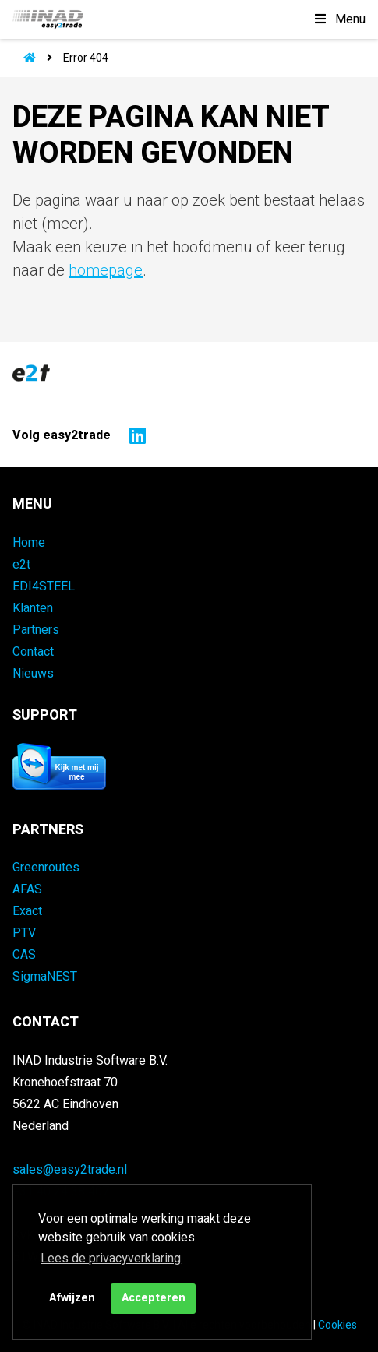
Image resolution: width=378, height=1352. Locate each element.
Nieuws (33, 673)
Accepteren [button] (153, 1298)
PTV (24, 933)
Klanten (32, 608)
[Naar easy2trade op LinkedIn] (134, 435)
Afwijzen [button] (72, 1298)
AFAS (27, 889)
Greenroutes (45, 867)
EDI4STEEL (43, 586)
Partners (35, 630)
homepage (106, 270)
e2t (21, 564)
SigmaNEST (44, 976)
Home (28, 542)
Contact (33, 652)
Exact (27, 911)
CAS (24, 954)
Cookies (337, 1325)
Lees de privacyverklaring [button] (111, 1258)
